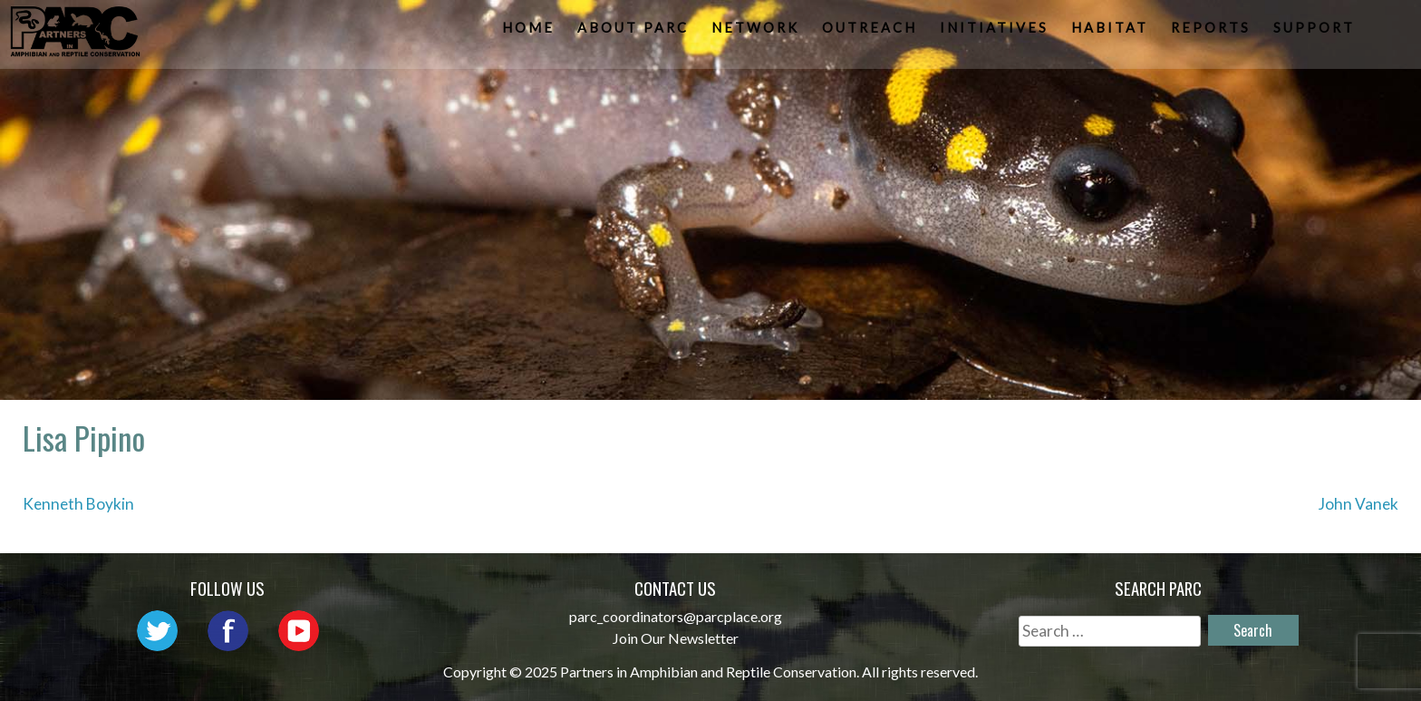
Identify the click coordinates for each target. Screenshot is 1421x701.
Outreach (871, 32)
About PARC (635, 32)
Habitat (1111, 32)
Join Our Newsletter (676, 638)
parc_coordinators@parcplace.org (675, 616)
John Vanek (1358, 503)
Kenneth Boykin (78, 503)
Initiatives (996, 32)
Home (530, 32)
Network (757, 32)
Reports (1212, 32)
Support (1316, 32)
